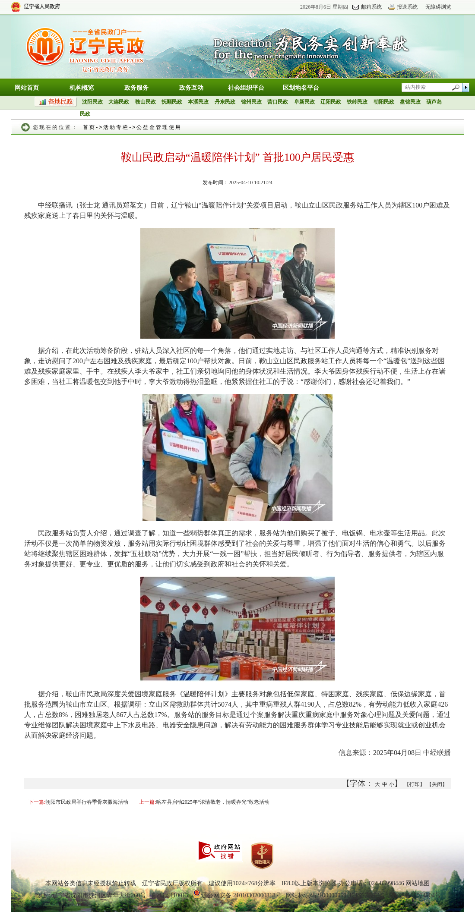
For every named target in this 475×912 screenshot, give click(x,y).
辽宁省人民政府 (42, 6)
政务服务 (136, 88)
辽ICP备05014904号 (415, 895)
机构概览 (82, 88)
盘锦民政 (410, 102)
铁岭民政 (357, 102)
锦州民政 (251, 102)
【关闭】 (437, 784)
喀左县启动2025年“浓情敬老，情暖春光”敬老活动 (213, 802)
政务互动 (191, 88)
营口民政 (277, 102)
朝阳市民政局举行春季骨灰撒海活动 (86, 802)
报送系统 (407, 7)
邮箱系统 (371, 7)
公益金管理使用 (159, 127)
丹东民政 (225, 102)
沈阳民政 (92, 102)
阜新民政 (304, 102)
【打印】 (414, 784)
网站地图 (417, 883)
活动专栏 (116, 127)
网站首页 (27, 88)
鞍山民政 (145, 102)
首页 (89, 127)
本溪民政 (198, 102)
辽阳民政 (330, 102)
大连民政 (118, 102)
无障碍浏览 (438, 7)
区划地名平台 (301, 88)
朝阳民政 (384, 102)
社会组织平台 (246, 88)
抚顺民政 (172, 102)
